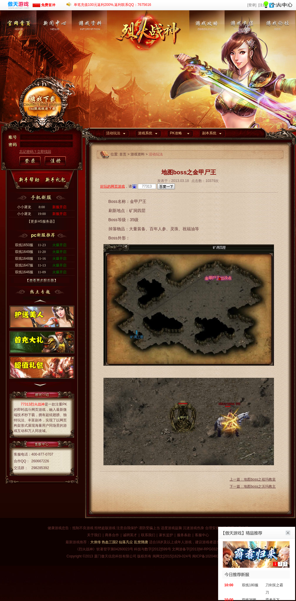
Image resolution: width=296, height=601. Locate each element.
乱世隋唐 (141, 542)
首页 (122, 154)
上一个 (40, 300)
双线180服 (250, 585)
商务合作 (112, 535)
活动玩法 (113, 133)
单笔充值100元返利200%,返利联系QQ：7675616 (112, 5)
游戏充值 (242, 39)
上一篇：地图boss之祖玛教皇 (253, 479)
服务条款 (184, 535)
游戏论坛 (277, 39)
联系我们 (148, 535)
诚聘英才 (130, 535)
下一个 (40, 386)
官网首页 (18, 39)
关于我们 (94, 535)
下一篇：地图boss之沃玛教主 (253, 486)
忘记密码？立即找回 (35, 152)
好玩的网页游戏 (112, 186)
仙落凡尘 (126, 542)
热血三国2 (110, 542)
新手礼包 (56, 180)
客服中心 (202, 535)
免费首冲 (44, 5)
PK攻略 (176, 133)
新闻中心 (54, 39)
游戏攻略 (207, 39)
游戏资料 (89, 39)
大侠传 (95, 542)
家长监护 (166, 535)
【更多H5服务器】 (41, 221)
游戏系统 (145, 133)
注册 (55, 161)
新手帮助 (30, 180)
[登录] (251, 5)
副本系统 (209, 133)
